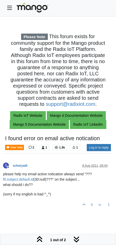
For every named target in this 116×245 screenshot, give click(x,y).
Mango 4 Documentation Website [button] (76, 115)
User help (14, 147)
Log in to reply (99, 147)
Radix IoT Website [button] (27, 115)
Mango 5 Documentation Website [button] (39, 124)
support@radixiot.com (70, 104)
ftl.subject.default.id (18, 179)
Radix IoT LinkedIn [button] (88, 124)
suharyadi (20, 165)
